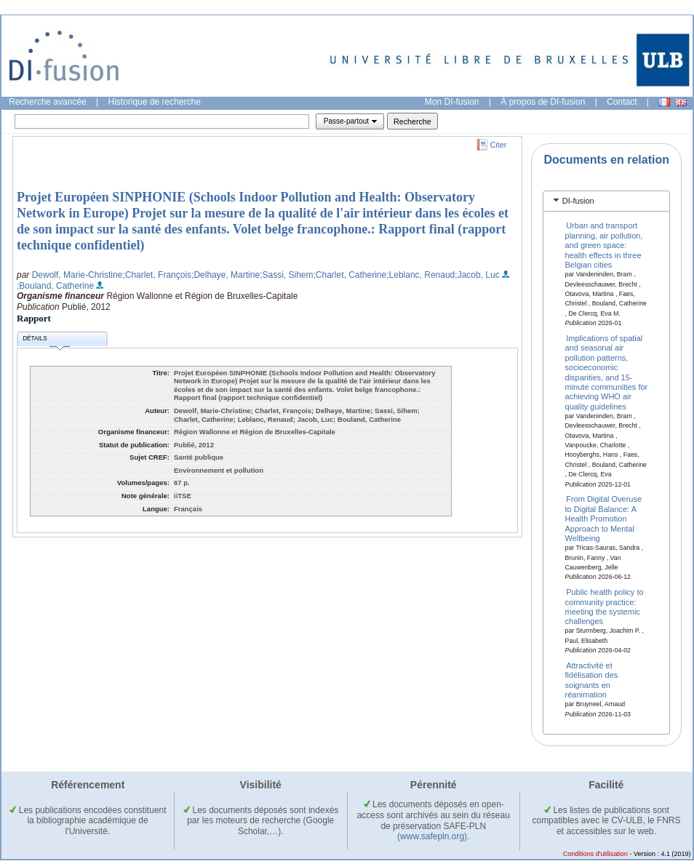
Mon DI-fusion (452, 102)
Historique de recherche (154, 102)
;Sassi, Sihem (286, 275)
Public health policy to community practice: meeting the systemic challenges (604, 606)
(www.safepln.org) (432, 836)
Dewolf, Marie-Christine (77, 275)
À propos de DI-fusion (542, 102)
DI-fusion (578, 200)
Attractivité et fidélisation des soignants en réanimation (591, 680)
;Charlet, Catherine (350, 275)
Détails (46, 340)
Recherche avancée (48, 102)
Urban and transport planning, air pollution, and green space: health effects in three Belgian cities (604, 245)
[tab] (606, 201)
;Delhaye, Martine (225, 275)
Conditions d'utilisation (595, 853)
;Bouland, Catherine (55, 286)
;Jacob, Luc (477, 275)
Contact (622, 102)
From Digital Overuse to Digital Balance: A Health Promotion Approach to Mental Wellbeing (603, 519)
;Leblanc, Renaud (420, 275)
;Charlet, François (156, 275)
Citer (498, 144)
